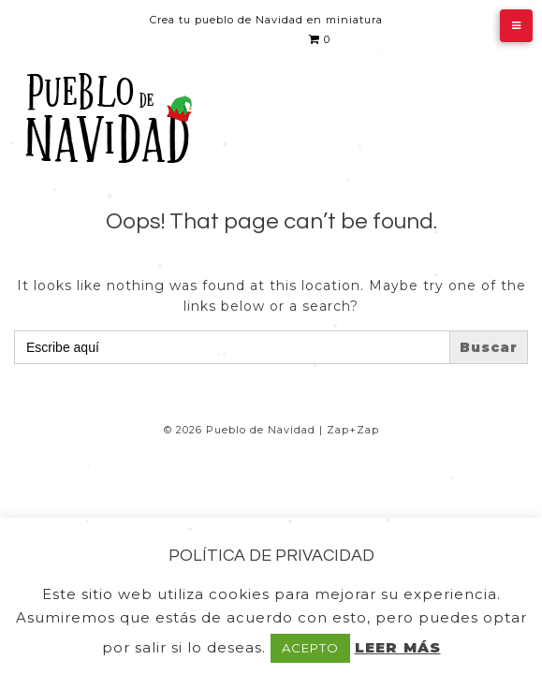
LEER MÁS (398, 647)
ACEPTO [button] (310, 647)
